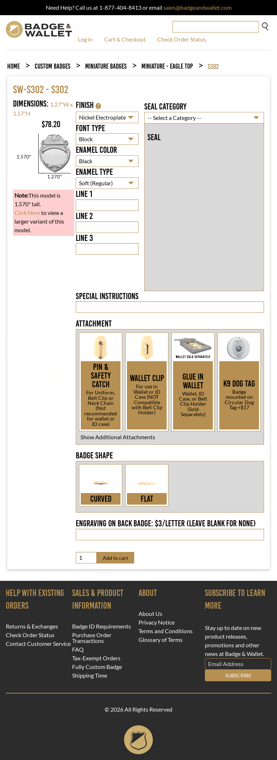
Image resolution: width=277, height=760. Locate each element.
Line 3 (84, 238)
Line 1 (84, 194)
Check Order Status (181, 39)
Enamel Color (96, 150)
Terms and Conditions (165, 631)
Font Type (90, 128)
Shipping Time (89, 675)
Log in (85, 39)
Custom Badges (52, 66)
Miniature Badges (106, 66)
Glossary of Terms (160, 640)
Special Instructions (107, 296)
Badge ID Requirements (101, 626)
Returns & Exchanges (32, 626)
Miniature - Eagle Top (167, 66)
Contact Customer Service (38, 644)
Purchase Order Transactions (91, 638)
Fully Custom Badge (97, 667)
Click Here (27, 212)
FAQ (78, 649)
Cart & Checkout (125, 39)
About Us (150, 614)
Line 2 (84, 216)
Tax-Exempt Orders (96, 658)
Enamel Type (94, 172)
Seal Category (165, 107)
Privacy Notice (156, 622)
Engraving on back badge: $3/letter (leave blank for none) (166, 523)
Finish (88, 105)
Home (13, 66)
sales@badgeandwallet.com (197, 7)
